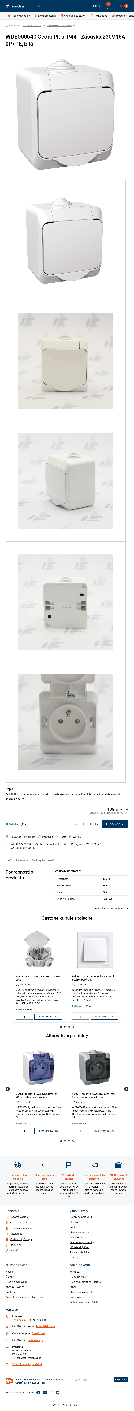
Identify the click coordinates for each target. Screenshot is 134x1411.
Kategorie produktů (81, 1216)
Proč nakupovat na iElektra (85, 1281)
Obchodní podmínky (82, 1242)
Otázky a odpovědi (16, 1281)
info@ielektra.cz (45, 1326)
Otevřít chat (38, 1333)
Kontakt (74, 1227)
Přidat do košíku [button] (48, 1016)
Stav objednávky (79, 1252)
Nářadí (14, 1250)
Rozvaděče (16, 1233)
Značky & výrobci (15, 1286)
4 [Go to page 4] (73, 1027)
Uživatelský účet (79, 1247)
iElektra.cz (14, 25)
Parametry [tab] (22, 860)
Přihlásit (121, 1379)
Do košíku (115, 824)
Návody (10, 1271)
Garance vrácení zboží (82, 1232)
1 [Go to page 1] (61, 1027)
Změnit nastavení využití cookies (24, 1297)
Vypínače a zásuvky (32, 25)
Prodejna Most (78, 1276)
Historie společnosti (81, 1292)
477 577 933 (19, 1319)
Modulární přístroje (21, 1239)
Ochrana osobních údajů (84, 1302)
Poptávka (11, 1292)
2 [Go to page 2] (65, 1027)
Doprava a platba (79, 1221)
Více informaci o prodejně (27, 1364)
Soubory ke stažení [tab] (43, 860)
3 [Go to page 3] (69, 1027)
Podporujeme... (78, 1297)
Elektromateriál (19, 1222)
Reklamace (76, 1237)
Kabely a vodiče (19, 1216)
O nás (73, 1286)
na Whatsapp (35, 1340)
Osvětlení (15, 1244)
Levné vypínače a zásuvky (59, 25)
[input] (24, 1017)
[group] (39, 973)
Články (74, 1257)
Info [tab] (10, 860)
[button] (96, 6)
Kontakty (75, 1271)
